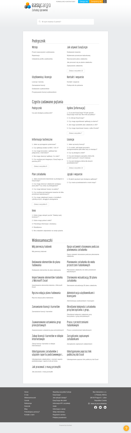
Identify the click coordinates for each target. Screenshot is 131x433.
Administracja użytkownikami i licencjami (80, 301)
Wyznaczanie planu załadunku (77, 59)
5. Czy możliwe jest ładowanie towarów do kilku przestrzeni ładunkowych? (48, 193)
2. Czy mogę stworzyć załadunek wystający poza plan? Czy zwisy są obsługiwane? (46, 185)
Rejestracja (36, 55)
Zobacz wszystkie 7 (75, 133)
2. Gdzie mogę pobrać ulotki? (42, 220)
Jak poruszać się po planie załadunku (79, 62)
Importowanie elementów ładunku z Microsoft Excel (47, 286)
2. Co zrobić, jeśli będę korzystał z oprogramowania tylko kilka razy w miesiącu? (82, 148)
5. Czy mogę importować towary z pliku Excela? (83, 128)
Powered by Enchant (65, 425)
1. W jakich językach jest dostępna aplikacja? (82, 179)
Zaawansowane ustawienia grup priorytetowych (48, 330)
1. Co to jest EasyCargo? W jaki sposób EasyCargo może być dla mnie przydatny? (81, 113)
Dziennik (27, 406)
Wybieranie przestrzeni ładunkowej (78, 55)
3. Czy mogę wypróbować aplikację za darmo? (82, 121)
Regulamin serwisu (59, 414)
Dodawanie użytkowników (40, 89)
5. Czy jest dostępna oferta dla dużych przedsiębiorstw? (80, 162)
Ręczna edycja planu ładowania (42, 298)
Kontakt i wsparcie (73, 82)
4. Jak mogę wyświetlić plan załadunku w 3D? (82, 125)
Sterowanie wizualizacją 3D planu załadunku (82, 285)
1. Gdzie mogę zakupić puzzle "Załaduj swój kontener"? (47, 216)
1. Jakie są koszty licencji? (76, 144)
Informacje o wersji (59, 409)
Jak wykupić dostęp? (60, 397)
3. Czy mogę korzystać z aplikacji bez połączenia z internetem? (44, 152)
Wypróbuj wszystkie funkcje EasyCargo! (62, 393)
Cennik (26, 400)
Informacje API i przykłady (61, 403)
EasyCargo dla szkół (59, 400)
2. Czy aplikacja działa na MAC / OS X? (45, 148)
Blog (25, 409)
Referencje (28, 403)
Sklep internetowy (59, 412)
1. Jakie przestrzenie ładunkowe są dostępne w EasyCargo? (48, 179)
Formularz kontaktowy (65, 1)
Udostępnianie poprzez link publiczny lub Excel (82, 359)
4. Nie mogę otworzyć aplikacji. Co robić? (46, 156)
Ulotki (54, 406)
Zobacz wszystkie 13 (76, 71)
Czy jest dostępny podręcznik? (42, 113)
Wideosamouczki (30, 397)
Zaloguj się (84, 1)
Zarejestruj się (96, 1)
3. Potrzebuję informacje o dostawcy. (44, 224)
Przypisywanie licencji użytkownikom (44, 92)
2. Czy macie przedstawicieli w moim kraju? (81, 182)
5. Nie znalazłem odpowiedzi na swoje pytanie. (47, 230)
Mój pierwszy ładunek (39, 251)
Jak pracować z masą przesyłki (42, 372)
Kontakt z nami (29, 414)
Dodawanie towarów (74, 52)
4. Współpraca (37, 227)
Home (26, 392)
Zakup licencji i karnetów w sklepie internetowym (43, 344)
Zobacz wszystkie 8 (40, 166)
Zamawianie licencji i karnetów (42, 311)
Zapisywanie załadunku (75, 66)
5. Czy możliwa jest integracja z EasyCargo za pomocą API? (47, 160)
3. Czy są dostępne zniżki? (76, 153)
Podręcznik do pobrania (75, 85)
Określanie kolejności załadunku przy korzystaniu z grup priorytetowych (79, 315)
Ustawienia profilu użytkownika (42, 59)
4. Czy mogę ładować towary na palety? (45, 189)
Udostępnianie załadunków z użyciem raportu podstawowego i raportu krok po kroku (47, 360)
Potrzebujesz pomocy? (32, 412)
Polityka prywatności (59, 417)
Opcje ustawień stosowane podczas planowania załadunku (83, 255)
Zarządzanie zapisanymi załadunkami (79, 344)
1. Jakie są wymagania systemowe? (44, 144)
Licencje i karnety (38, 82)
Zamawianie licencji (38, 85)
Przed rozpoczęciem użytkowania (43, 52)
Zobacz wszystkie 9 (40, 204)
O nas (26, 395)
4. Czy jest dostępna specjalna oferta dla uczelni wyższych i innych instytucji (80, 157)
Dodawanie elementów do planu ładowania (46, 270)
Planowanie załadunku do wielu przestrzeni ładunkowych (81, 270)
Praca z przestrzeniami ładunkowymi (79, 330)
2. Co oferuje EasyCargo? (75, 118)
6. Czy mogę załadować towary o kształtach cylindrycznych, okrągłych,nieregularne (46, 198)
